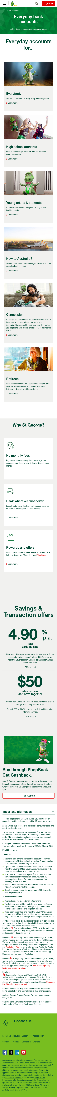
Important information (17, 811)
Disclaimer (26, 1042)
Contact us (22, 1021)
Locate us (6, 1036)
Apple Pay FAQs (12, 947)
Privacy (15, 1042)
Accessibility (38, 1036)
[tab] (28, 811)
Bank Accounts (13, 10)
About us (16, 1036)
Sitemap (36, 1042)
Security (5, 1042)
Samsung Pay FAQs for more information (28, 983)
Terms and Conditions (13, 1078)
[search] (37, 3)
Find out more (28, 795)
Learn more (13, 103)
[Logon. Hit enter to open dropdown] (48, 3)
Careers (25, 1036)
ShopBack (41, 555)
